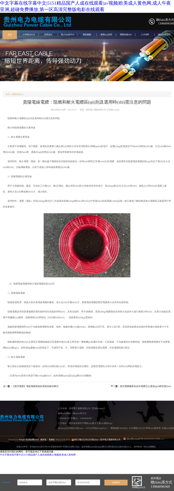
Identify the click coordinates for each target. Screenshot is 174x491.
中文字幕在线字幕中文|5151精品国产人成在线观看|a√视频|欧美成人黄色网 (38, 454)
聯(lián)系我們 (164, 34)
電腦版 (52, 439)
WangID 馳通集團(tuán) (29, 439)
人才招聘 (145, 34)
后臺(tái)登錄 (168, 428)
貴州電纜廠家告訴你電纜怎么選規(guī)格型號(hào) (145, 386)
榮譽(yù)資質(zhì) (106, 38)
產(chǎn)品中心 (68, 34)
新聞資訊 (48, 34)
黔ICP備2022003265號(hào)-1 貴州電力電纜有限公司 (97, 439)
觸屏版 (43, 439)
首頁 (10, 34)
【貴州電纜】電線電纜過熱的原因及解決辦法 (35, 386)
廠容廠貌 (87, 34)
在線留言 (116, 482)
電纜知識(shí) (126, 34)
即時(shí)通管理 (153, 428)
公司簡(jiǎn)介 (29, 34)
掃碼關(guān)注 (138, 487)
